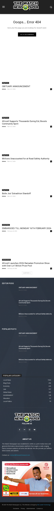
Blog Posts (5, 83)
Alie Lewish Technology (43, 505)
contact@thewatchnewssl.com (20, 455)
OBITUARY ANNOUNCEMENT (16, 86)
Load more (27, 273)
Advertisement (6, 259)
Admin (4, 89)
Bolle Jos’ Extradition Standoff (16, 193)
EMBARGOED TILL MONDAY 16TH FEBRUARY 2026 (26, 228)
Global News (6, 225)
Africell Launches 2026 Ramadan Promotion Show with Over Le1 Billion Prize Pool (26, 264)
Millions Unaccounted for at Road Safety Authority (25, 158)
